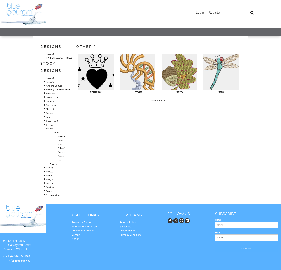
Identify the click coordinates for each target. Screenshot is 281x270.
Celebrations (52, 97)
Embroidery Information (85, 226)
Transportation (53, 195)
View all (50, 53)
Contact (76, 234)
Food (48, 117)
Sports (49, 191)
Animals (50, 81)
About (75, 239)
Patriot (49, 167)
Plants (49, 175)
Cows (60, 140)
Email (217, 232)
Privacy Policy (127, 230)
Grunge (49, 124)
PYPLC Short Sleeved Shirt (59, 57)
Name (218, 219)
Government (52, 121)
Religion (50, 179)
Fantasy (50, 113)
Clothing (50, 101)
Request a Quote (81, 222)
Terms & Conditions (131, 234)
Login (200, 12)
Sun (60, 160)
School (49, 183)
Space (61, 156)
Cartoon (56, 132)
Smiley (55, 164)
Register (215, 12)
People (61, 152)
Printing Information (83, 230)
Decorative (51, 105)
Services (50, 187)
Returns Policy (128, 222)
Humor (49, 128)
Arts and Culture (54, 85)
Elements (50, 109)
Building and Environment (58, 89)
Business (50, 93)
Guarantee (125, 226)
